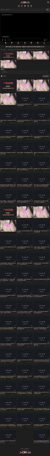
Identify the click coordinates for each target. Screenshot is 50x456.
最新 (19, 6)
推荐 (25, 6)
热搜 (28, 6)
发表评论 (46, 76)
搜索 (47, 9)
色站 (31, 6)
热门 (22, 6)
